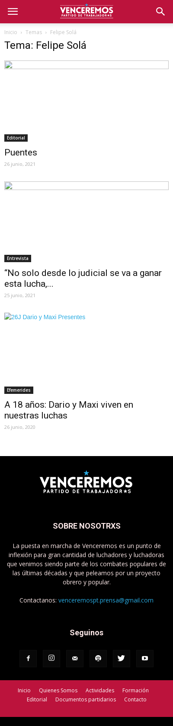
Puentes (20, 152)
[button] (161, 11)
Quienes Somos (58, 690)
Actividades (100, 690)
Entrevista (18, 258)
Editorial (16, 138)
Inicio (10, 32)
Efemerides (19, 390)
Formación (135, 690)
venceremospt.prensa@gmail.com (106, 600)
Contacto (135, 699)
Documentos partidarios (85, 699)
